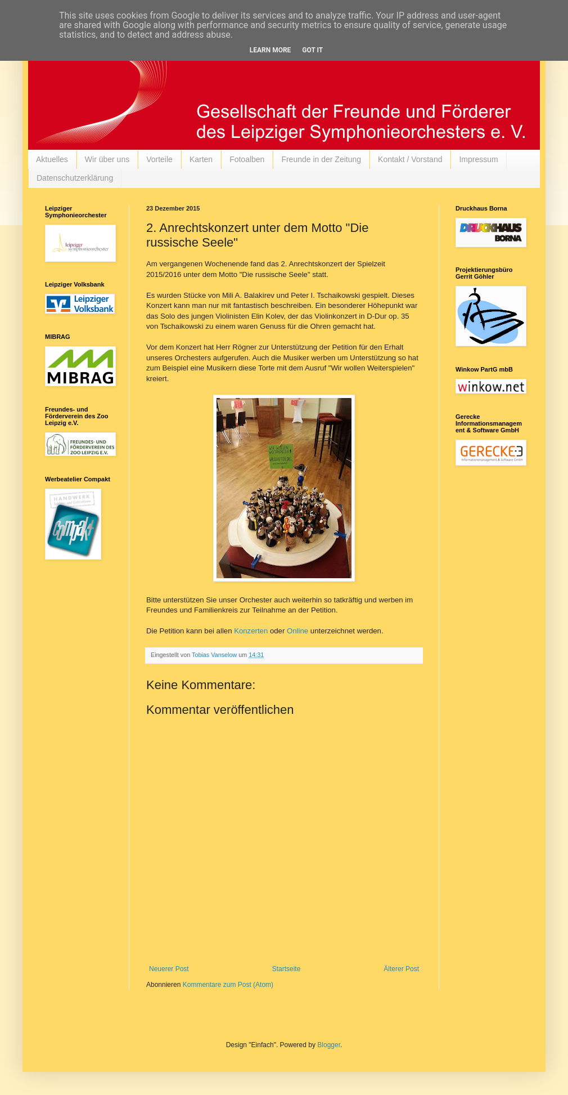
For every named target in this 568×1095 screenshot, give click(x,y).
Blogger (328, 1045)
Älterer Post (401, 969)
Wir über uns (107, 159)
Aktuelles (52, 159)
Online (297, 631)
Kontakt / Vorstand (410, 159)
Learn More (270, 50)
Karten (201, 159)
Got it (312, 50)
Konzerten (251, 631)
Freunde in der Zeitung (321, 159)
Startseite (286, 969)
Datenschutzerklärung (75, 177)
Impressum (478, 159)
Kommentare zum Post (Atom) (228, 985)
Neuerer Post (169, 969)
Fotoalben (246, 159)
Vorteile (159, 159)
